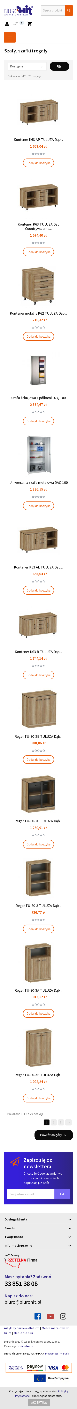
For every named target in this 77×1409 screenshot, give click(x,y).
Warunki (64, 1353)
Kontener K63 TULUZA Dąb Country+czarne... (38, 226)
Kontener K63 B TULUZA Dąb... (38, 651)
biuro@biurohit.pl (23, 1302)
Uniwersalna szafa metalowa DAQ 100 (38, 482)
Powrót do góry (53, 1135)
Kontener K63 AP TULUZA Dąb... (38, 139)
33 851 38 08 (21, 1283)
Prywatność (51, 1353)
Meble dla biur (23, 1333)
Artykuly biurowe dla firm (21, 1328)
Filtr (59, 66)
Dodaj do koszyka (38, 163)
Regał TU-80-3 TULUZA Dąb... (38, 905)
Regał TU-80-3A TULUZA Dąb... (38, 990)
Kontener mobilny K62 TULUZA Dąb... (38, 313)
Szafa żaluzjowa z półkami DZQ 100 (38, 397)
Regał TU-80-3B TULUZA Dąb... (38, 1074)
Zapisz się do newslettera (38, 1163)
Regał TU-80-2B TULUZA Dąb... (38, 736)
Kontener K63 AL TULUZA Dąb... (38, 567)
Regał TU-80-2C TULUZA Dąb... (38, 821)
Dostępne (27, 66)
